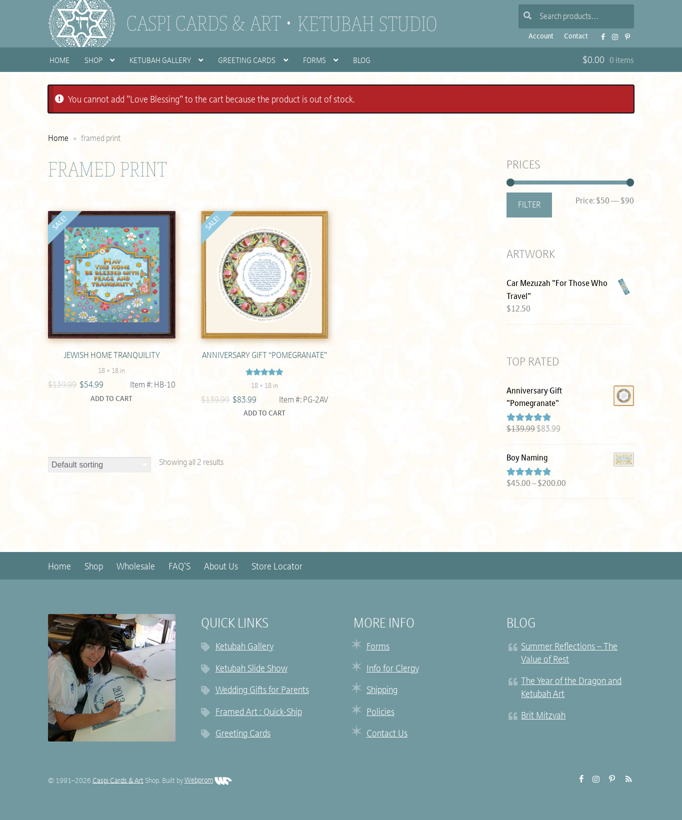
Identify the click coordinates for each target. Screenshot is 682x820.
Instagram (612, 33)
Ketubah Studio (367, 24)
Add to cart (111, 399)
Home (60, 61)
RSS (626, 779)
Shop (93, 61)
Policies (380, 713)
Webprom (208, 780)
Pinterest (625, 33)
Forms (314, 61)
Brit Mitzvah (543, 716)
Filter (529, 206)
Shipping (382, 691)
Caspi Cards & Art (204, 23)
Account (541, 36)
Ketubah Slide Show (252, 669)
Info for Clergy (392, 669)
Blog (361, 61)
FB (600, 33)
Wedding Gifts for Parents (262, 691)
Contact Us (387, 734)
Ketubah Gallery (160, 61)
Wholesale (135, 567)
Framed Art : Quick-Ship (259, 713)
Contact (576, 36)
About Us (221, 567)
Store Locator (277, 567)
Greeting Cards (247, 61)
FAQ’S (179, 567)
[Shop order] (100, 464)
